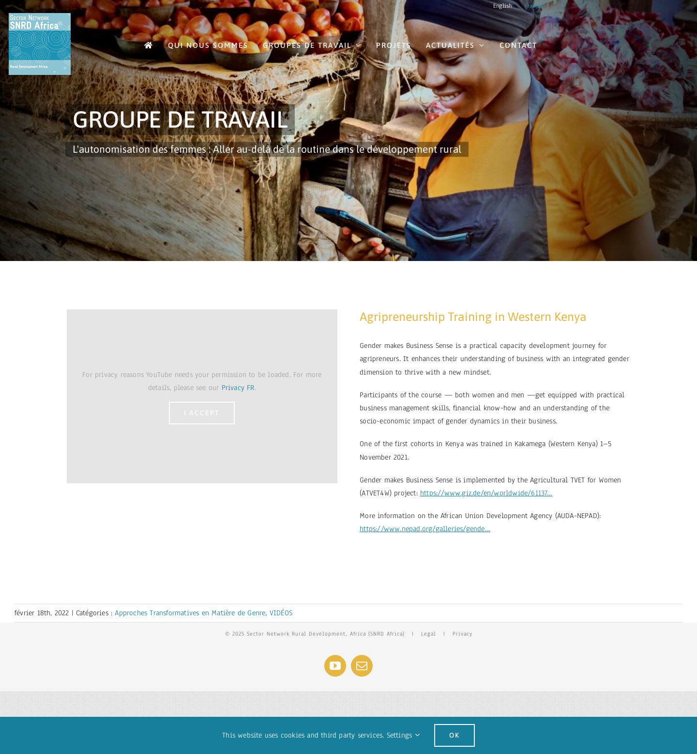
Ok (454, 735)
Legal (428, 634)
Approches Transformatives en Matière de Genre (190, 613)
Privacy (462, 634)
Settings (403, 735)
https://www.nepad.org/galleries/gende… (425, 529)
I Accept (202, 413)
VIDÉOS (281, 613)
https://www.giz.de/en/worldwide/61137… (486, 493)
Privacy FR (238, 387)
